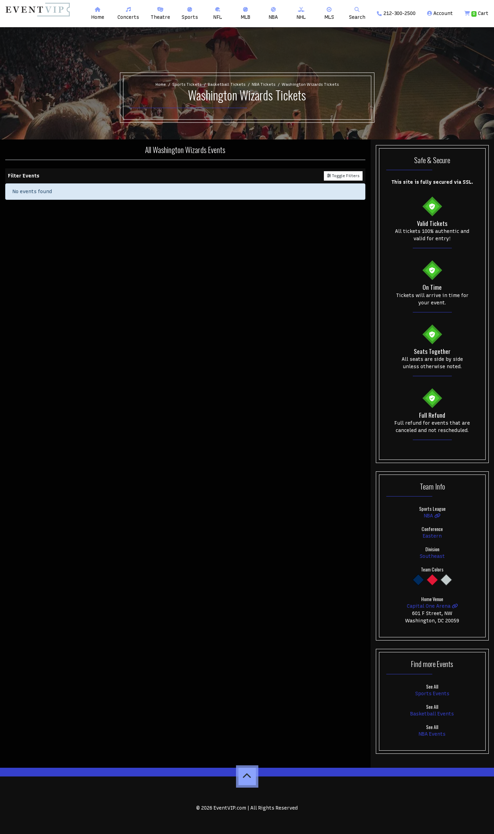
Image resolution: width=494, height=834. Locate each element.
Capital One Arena (432, 606)
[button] (128, 13)
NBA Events (432, 734)
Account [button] (440, 13)
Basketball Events (432, 714)
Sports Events (432, 694)
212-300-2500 (396, 13)
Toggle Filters (343, 175)
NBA (432, 516)
